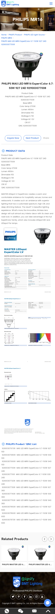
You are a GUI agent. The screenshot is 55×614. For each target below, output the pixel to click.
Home (3, 34)
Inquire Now (13, 138)
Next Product (32, 138)
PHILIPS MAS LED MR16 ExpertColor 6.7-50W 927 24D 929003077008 (23, 43)
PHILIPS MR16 (6, 38)
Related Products (14, 539)
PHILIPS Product (15, 34)
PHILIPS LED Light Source (34, 34)
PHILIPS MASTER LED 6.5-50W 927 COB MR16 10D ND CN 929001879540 (14, 564)
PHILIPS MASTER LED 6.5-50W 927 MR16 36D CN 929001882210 (41, 564)
